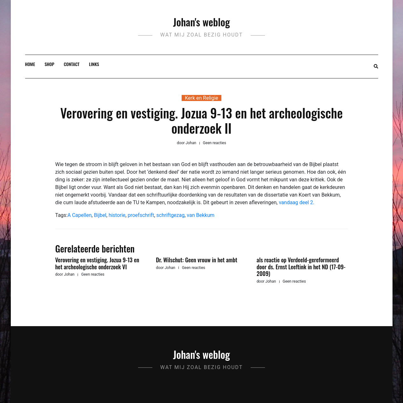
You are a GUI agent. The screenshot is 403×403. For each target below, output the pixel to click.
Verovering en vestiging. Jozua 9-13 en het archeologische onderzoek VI (97, 263)
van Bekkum (200, 215)
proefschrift (141, 215)
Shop (49, 64)
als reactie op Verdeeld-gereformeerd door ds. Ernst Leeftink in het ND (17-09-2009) (301, 267)
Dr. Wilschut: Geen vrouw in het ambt (196, 260)
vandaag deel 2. (297, 202)
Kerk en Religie (201, 98)
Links (94, 64)
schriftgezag (170, 215)
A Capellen (79, 215)
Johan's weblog (201, 21)
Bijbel (100, 215)
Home (30, 64)
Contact (72, 64)
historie (116, 215)
